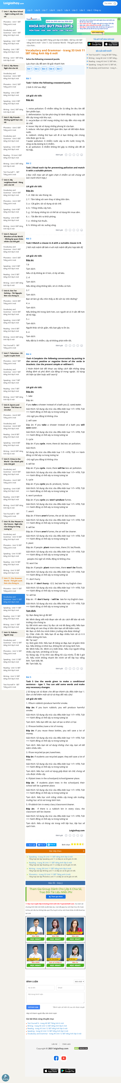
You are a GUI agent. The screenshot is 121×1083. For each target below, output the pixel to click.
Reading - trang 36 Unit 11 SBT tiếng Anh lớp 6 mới (50, 862)
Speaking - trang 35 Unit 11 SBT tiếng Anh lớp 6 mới (51, 857)
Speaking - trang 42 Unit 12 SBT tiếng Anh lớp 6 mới (47, 1031)
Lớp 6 (52, 10)
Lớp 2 (82, 10)
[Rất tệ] (66, 154)
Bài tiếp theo (66, 851)
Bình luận (31, 845)
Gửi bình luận (33, 1007)
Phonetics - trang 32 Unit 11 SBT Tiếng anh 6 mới (49, 874)
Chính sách (66, 1044)
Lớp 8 (37, 10)
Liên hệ (54, 1044)
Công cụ (97, 10)
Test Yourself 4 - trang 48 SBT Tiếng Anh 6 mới (45, 1023)
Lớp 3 (74, 10)
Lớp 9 (29, 10)
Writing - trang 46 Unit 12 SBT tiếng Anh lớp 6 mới (47, 1026)
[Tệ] (70, 154)
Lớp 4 (67, 10)
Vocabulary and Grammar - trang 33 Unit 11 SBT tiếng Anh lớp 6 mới (55, 51)
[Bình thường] (73, 154)
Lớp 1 (89, 10)
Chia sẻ (41, 845)
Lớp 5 (59, 10)
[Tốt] (77, 154)
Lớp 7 (44, 10)
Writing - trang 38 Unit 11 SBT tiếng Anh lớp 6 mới (50, 868)
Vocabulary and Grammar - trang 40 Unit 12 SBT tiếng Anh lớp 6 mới (54, 1033)
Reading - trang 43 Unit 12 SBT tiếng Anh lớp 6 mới (47, 1028)
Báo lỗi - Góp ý (55, 883)
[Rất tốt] (81, 154)
